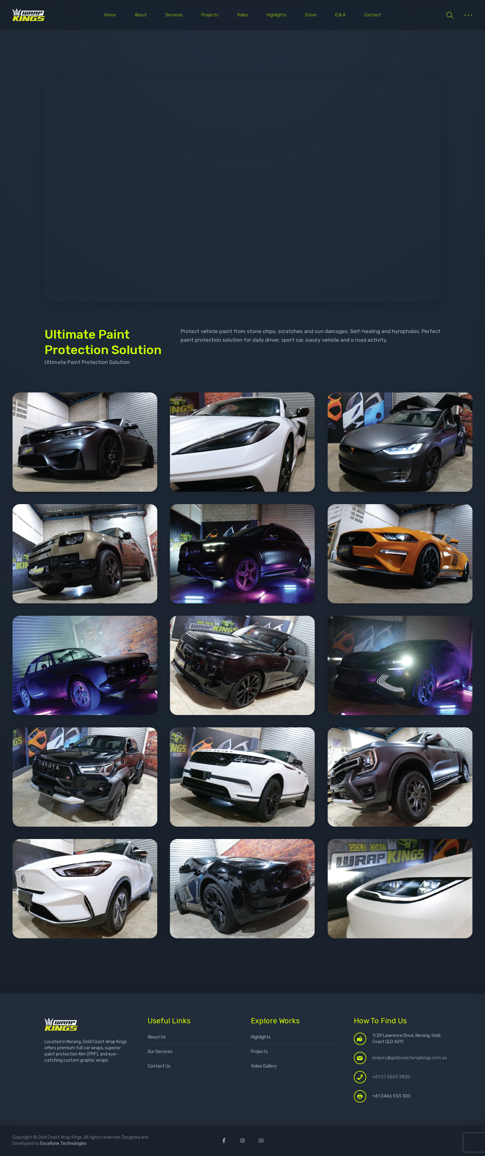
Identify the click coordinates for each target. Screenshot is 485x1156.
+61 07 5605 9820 (391, 1077)
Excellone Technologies (63, 1143)
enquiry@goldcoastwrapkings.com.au (409, 1057)
